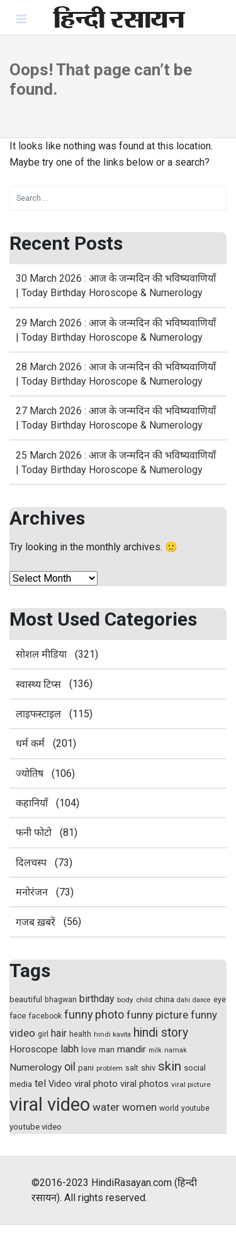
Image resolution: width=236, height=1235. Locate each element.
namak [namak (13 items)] (175, 1050)
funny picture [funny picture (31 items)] (157, 1014)
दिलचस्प (31, 863)
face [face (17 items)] (17, 1015)
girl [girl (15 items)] (43, 1034)
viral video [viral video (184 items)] (49, 1104)
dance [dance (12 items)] (202, 1000)
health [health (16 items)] (80, 1034)
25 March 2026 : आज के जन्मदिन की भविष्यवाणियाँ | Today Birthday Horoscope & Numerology (116, 462)
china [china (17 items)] (164, 999)
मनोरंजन (32, 892)
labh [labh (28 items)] (69, 1049)
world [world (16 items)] (169, 1108)
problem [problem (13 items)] (109, 1068)
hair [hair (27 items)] (59, 1033)
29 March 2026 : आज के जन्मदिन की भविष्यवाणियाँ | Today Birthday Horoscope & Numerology (116, 330)
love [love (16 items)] (88, 1049)
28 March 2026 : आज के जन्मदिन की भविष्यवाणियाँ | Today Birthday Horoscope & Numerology (116, 374)
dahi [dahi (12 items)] (183, 1000)
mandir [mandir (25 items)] (131, 1049)
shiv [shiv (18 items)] (148, 1067)
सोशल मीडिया (41, 654)
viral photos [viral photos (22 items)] (144, 1083)
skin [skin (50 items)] (169, 1066)
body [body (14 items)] (125, 999)
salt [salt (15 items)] (131, 1068)
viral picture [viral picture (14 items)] (191, 1084)
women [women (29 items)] (139, 1107)
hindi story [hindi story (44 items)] (160, 1032)
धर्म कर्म (30, 743)
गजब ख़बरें (35, 922)
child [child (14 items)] (144, 999)
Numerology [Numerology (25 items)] (35, 1067)
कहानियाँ (32, 803)
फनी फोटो (34, 832)
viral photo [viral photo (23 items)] (96, 1083)
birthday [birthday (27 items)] (97, 999)
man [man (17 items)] (107, 1049)
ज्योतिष (29, 773)
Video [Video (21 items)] (60, 1084)
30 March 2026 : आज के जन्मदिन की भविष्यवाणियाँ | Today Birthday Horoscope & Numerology (116, 285)
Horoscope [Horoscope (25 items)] (33, 1049)
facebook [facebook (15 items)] (45, 1016)
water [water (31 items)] (106, 1107)
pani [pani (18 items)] (86, 1067)
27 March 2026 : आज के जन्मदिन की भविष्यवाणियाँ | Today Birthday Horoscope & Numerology (116, 418)
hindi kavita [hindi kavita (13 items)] (112, 1034)
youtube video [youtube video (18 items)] (35, 1126)
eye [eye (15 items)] (219, 999)
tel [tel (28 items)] (40, 1083)
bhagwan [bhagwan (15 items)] (61, 999)
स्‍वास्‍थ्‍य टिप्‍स (38, 684)
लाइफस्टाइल (38, 714)
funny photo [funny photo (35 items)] (94, 1014)
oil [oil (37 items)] (70, 1066)
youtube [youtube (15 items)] (195, 1108)
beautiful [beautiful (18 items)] (25, 999)
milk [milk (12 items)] (155, 1050)
